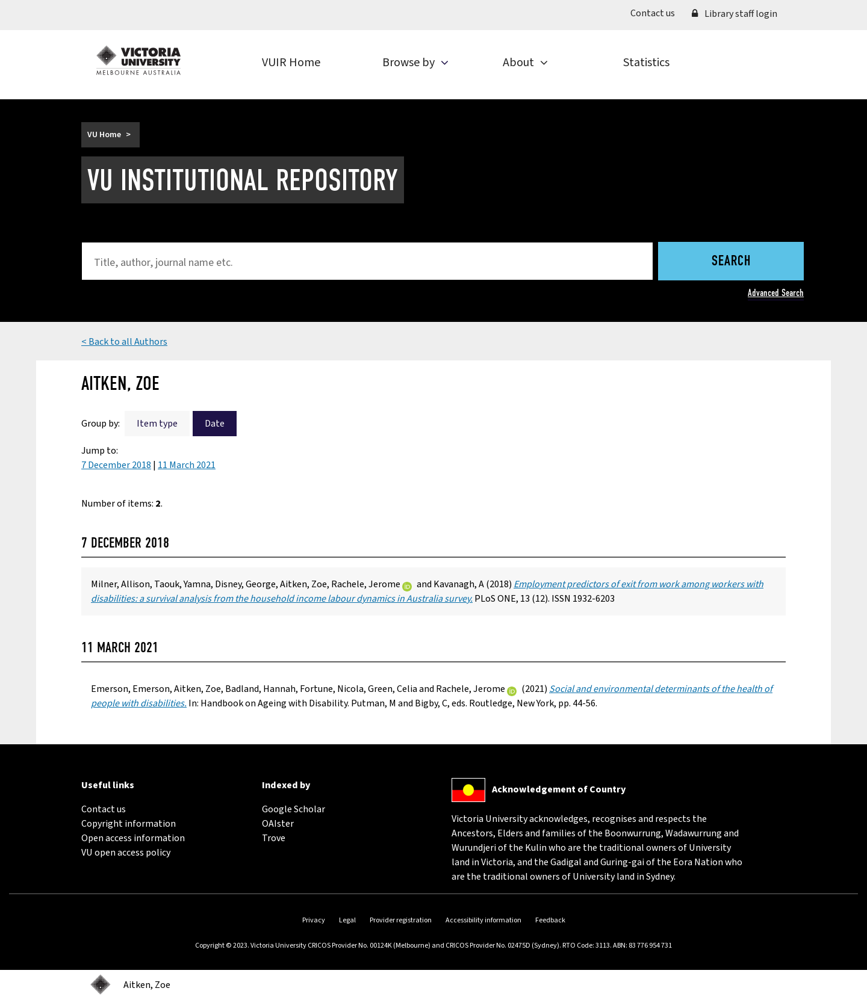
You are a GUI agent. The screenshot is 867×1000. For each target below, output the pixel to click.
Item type (157, 423)
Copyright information (128, 823)
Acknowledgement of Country (559, 789)
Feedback (550, 920)
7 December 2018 (116, 465)
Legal (347, 920)
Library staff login (734, 13)
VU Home (104, 135)
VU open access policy (125, 852)
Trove (273, 838)
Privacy (313, 920)
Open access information (133, 838)
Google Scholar (293, 809)
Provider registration (401, 920)
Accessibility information (483, 920)
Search (731, 262)
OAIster (278, 823)
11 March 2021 (187, 465)
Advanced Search (776, 292)
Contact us (656, 12)
